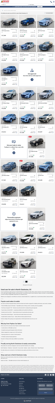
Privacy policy (21, 391)
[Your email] (46, 389)
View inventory (22, 381)
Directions (21, 383)
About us (20, 385)
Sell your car (21, 386)
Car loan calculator (22, 390)
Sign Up (45, 392)
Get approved (21, 388)
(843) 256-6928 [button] (4, 385)
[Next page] (31, 282)
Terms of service (22, 393)
